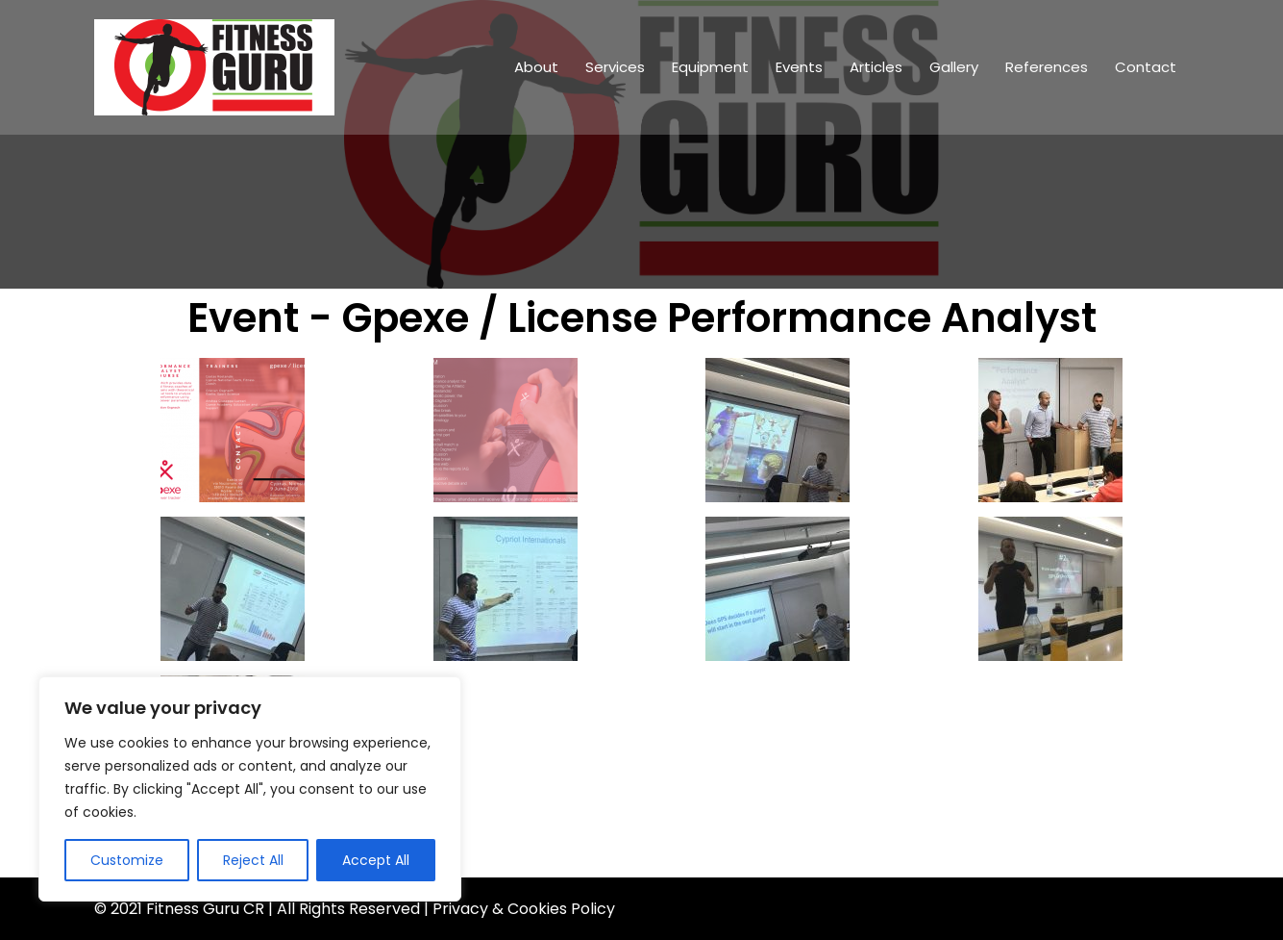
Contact (1145, 67)
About (536, 67)
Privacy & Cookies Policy (523, 909)
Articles (876, 67)
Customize (126, 860)
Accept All (375, 860)
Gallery (953, 67)
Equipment (710, 67)
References (1046, 67)
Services (615, 67)
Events (799, 67)
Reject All (253, 860)
